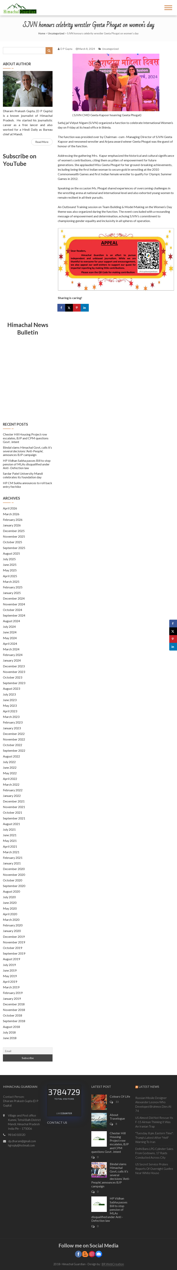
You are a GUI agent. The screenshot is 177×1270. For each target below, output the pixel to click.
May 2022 (10, 773)
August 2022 (11, 756)
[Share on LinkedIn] (85, 308)
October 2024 (12, 610)
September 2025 (14, 548)
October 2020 (12, 880)
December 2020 (14, 869)
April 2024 (10, 643)
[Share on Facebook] (62, 308)
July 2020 (9, 897)
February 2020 (12, 925)
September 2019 (14, 953)
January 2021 (12, 863)
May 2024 (10, 638)
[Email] (28, 1050)
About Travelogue (117, 1116)
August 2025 (11, 553)
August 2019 (11, 959)
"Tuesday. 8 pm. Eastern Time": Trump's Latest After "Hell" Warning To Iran (154, 1137)
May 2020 (10, 908)
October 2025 (12, 542)
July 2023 (9, 694)
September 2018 (14, 1021)
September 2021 (14, 818)
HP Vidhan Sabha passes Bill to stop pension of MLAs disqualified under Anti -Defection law (27, 464)
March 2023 (11, 716)
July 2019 (9, 965)
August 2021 (11, 824)
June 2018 (9, 1038)
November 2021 (14, 807)
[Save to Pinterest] (77, 308)
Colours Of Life (120, 1096)
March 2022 (11, 784)
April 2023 (10, 711)
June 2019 (9, 970)
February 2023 (12, 722)
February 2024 (12, 655)
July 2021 (9, 829)
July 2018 (9, 1032)
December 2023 (14, 666)
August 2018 (11, 1027)
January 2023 (12, 728)
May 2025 (10, 570)
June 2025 (9, 564)
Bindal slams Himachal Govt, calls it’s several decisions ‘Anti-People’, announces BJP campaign (27, 451)
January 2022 (12, 795)
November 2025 (14, 536)
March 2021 (11, 852)
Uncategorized (56, 33)
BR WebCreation (113, 1264)
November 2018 (14, 1010)
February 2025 (12, 587)
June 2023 (9, 700)
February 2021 (12, 857)
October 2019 (12, 948)
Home (41, 33)
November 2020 (14, 874)
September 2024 (14, 615)
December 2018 (14, 1004)
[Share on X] (69, 308)
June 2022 (9, 767)
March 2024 (11, 649)
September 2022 (14, 750)
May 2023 (10, 705)
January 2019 (12, 998)
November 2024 (14, 604)
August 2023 (11, 688)
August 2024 (11, 621)
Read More (41, 141)
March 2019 (11, 987)
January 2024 (12, 660)
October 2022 (12, 745)
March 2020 (11, 919)
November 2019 (14, 942)
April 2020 (10, 914)
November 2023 (14, 672)
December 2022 (14, 733)
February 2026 (12, 519)
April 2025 (10, 576)
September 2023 (14, 683)
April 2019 (10, 981)
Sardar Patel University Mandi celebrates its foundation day (23, 475)
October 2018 (12, 1015)
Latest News (149, 1086)
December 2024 (14, 598)
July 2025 (9, 559)
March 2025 (11, 581)
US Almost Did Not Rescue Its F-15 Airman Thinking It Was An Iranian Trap (154, 1122)
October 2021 (12, 812)
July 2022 (9, 762)
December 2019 (14, 936)
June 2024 (9, 632)
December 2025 (14, 531)
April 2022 (10, 778)
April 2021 (10, 846)
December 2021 (14, 801)
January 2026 (12, 525)
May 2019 (10, 976)
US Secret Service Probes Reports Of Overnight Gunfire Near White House (154, 1168)
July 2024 (9, 626)
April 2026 (10, 508)
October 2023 (12, 677)
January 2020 (12, 931)
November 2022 (14, 739)
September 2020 (14, 886)
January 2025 (12, 593)
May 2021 (10, 840)
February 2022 (12, 790)
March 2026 (11, 514)
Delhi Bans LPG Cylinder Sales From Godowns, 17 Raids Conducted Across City (154, 1153)
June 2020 (9, 902)
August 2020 (11, 891)
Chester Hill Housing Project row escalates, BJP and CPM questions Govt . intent (25, 437)
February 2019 (12, 993)
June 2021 (9, 835)
